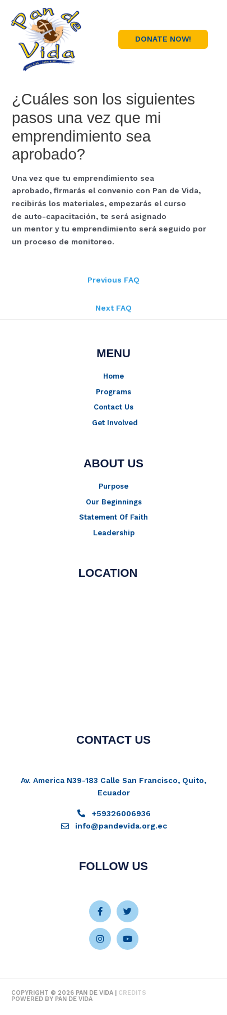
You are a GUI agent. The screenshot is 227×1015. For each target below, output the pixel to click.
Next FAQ (113, 307)
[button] (163, 39)
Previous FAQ (113, 279)
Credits (132, 992)
